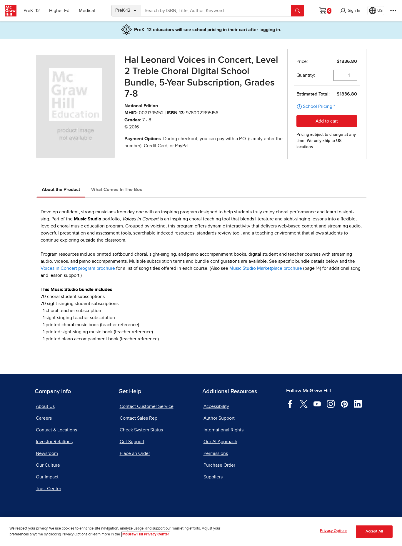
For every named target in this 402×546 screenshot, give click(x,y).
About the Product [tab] (61, 189)
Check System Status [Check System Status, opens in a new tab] (141, 430)
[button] (350, 10)
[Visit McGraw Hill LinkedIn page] (358, 403)
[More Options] (393, 10)
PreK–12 (32, 10)
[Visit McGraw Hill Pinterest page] (344, 403)
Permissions (215, 453)
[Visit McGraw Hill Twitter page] (304, 403)
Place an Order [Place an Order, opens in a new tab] (135, 453)
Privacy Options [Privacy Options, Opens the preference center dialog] (333, 531)
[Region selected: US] (375, 10)
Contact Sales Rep (138, 418)
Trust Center (48, 488)
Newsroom (47, 453)
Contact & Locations (56, 430)
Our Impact (47, 477)
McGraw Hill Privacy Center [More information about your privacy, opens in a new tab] (145, 534)
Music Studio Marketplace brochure (265, 268)
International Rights (223, 430)
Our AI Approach (220, 441)
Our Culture (48, 465)
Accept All (374, 531)
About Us (45, 406)
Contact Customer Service (147, 406)
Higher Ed (59, 10)
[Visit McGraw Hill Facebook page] (290, 403)
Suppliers (213, 477)
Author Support (219, 418)
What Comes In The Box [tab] (116, 189)
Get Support (132, 441)
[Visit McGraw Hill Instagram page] (331, 403)
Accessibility (216, 406)
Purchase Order (219, 465)
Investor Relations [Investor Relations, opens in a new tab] (54, 441)
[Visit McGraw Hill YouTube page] (317, 403)
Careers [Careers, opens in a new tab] (44, 418)
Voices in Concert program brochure (78, 268)
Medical (87, 10)
